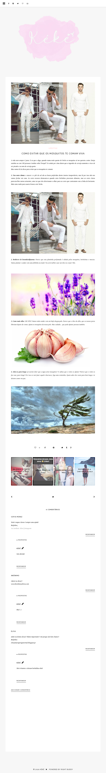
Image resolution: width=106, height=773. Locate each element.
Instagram (28, 528)
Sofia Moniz (16, 516)
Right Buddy (67, 769)
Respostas (22, 540)
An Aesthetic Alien (17, 528)
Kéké (19, 548)
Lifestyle (53, 148)
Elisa (13, 631)
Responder (90, 534)
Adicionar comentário (20, 690)
